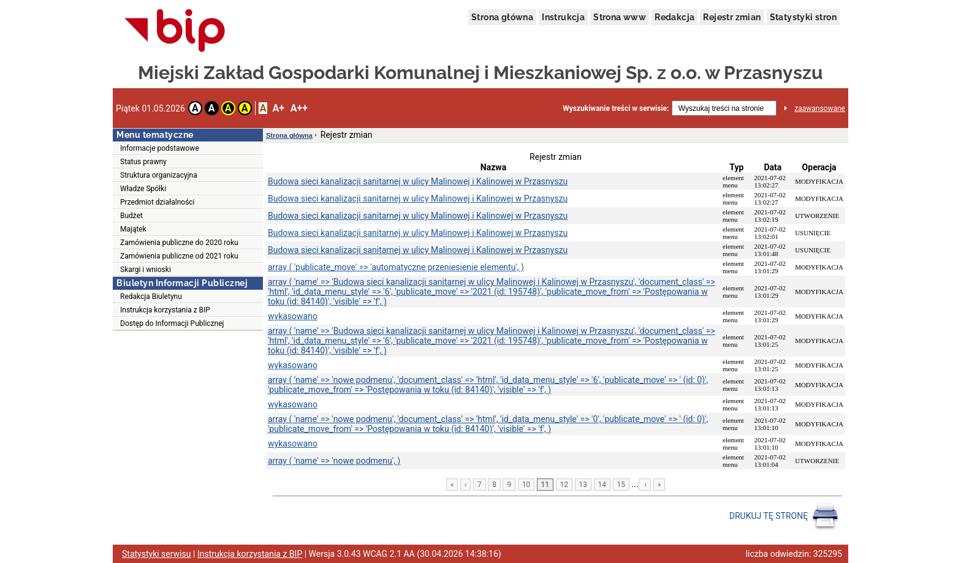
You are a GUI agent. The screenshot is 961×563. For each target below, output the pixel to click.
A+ (278, 108)
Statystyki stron (803, 17)
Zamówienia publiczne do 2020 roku (179, 242)
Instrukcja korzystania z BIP (165, 310)
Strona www (619, 17)
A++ (299, 108)
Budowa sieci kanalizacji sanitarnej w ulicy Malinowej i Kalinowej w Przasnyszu (418, 181)
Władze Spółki (143, 188)
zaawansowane (819, 108)
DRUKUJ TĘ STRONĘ (784, 516)
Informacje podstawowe (159, 148)
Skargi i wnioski (145, 269)
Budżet (131, 215)
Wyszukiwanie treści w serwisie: (616, 108)
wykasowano (292, 316)
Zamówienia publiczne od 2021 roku (179, 256)
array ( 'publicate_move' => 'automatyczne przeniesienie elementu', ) (396, 267)
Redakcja (674, 17)
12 (564, 484)
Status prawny (143, 161)
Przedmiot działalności (157, 202)
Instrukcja (563, 17)
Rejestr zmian (732, 17)
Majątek (133, 229)
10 (526, 484)
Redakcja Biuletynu (151, 296)
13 (583, 484)
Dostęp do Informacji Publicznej (172, 323)
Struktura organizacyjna (158, 175)
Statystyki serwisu (156, 554)
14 (602, 484)
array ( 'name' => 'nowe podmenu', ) (334, 461)
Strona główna (502, 17)
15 (621, 484)
